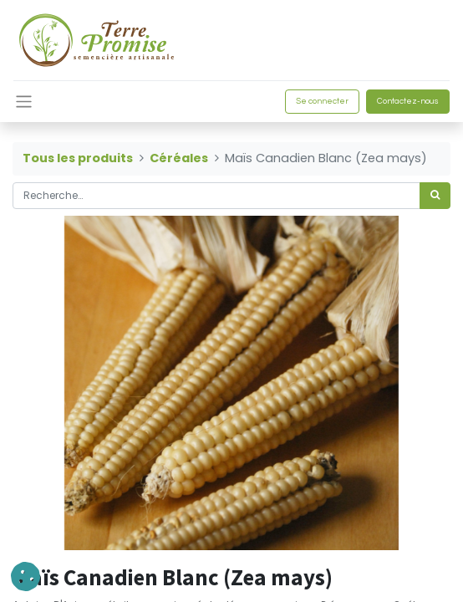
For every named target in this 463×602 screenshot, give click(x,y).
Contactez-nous (408, 101)
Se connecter (322, 101)
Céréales (179, 158)
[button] (25, 576)
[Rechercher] (435, 195)
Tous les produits (78, 158)
